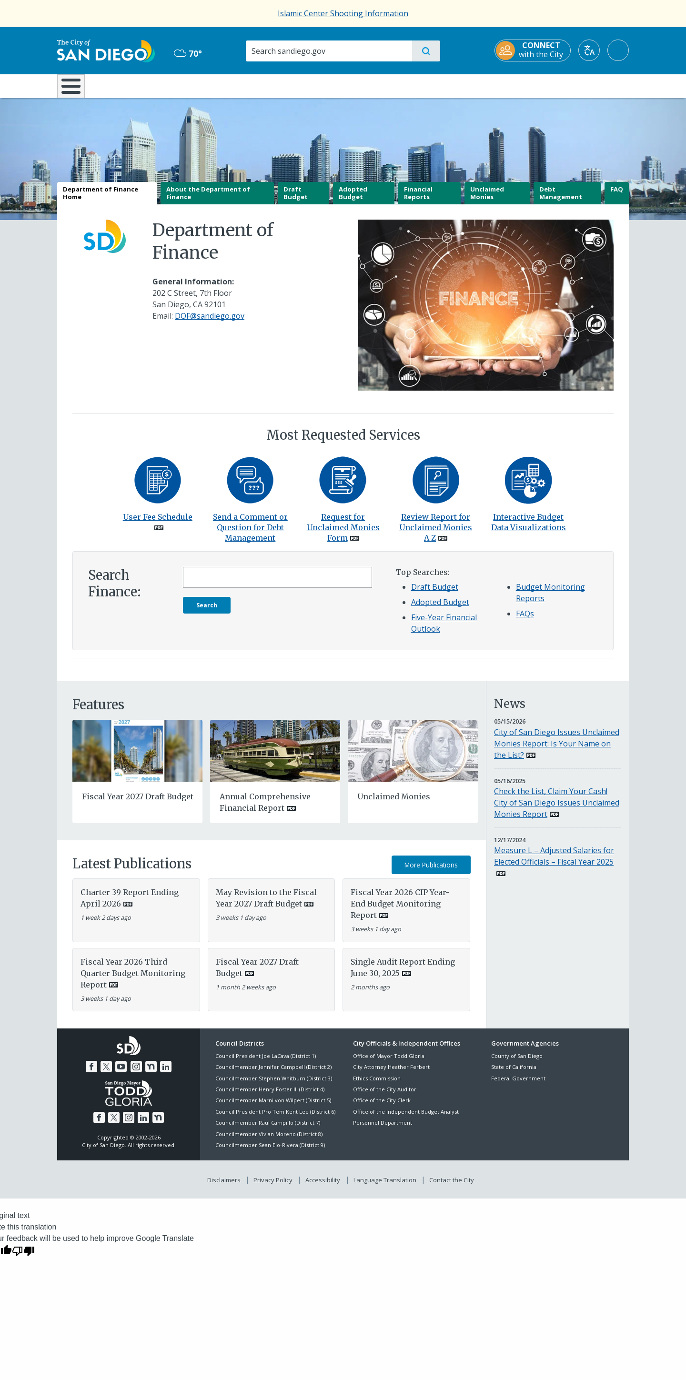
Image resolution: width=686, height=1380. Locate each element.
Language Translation (384, 1186)
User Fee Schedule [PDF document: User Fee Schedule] (157, 523)
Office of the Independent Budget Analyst (406, 1118)
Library (396, 85)
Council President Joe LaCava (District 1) (265, 1062)
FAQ (616, 196)
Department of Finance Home (100, 200)
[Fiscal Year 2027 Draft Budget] (137, 756)
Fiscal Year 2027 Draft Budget (137, 803)
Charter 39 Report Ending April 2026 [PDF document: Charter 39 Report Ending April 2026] (130, 905)
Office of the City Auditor (384, 1095)
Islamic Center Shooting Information (343, 13)
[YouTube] (121, 1073)
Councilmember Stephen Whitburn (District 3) (273, 1084)
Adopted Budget (353, 200)
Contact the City (451, 1186)
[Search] (328, 50)
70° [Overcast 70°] (188, 53)
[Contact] (250, 486)
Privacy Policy (273, 1186)
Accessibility (322, 1186)
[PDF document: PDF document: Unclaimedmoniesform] (343, 486)
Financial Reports (418, 200)
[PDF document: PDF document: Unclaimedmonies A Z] (436, 486)
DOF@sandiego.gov (209, 323)
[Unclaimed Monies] (413, 756)
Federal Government (518, 1084)
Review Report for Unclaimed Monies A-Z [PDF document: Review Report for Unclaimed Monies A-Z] (435, 534)
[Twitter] (106, 1073)
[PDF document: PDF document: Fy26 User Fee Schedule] (158, 486)
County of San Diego (517, 1062)
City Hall (582, 85)
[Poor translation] (23, 1257)
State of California (513, 1074)
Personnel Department (382, 1129)
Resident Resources (225, 85)
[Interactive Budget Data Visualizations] (528, 486)
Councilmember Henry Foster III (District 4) (269, 1095)
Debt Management (560, 200)
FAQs (525, 620)
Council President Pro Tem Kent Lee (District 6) (275, 1118)
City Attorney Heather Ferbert (391, 1074)
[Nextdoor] (151, 1073)
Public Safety (489, 85)
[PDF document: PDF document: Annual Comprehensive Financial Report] (275, 756)
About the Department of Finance (208, 200)
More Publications (431, 871)
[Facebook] (91, 1073)
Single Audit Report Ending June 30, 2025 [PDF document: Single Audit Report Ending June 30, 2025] (403, 974)
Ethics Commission (377, 1084)
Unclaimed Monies (487, 200)
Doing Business (309, 85)
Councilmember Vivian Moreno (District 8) (269, 1140)
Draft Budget (295, 200)
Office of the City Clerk (382, 1107)
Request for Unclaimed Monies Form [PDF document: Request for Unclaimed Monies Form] (343, 534)
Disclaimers (224, 1186)
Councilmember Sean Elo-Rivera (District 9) (270, 1151)
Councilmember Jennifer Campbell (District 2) (273, 1074)
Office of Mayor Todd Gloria (388, 1062)
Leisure (138, 85)
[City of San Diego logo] (106, 50)
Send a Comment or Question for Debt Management (250, 534)
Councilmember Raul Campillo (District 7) (267, 1129)
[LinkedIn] (166, 1073)
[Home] (75, 89)
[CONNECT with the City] (532, 50)
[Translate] (589, 50)
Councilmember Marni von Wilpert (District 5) (273, 1107)
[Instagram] (136, 1073)
